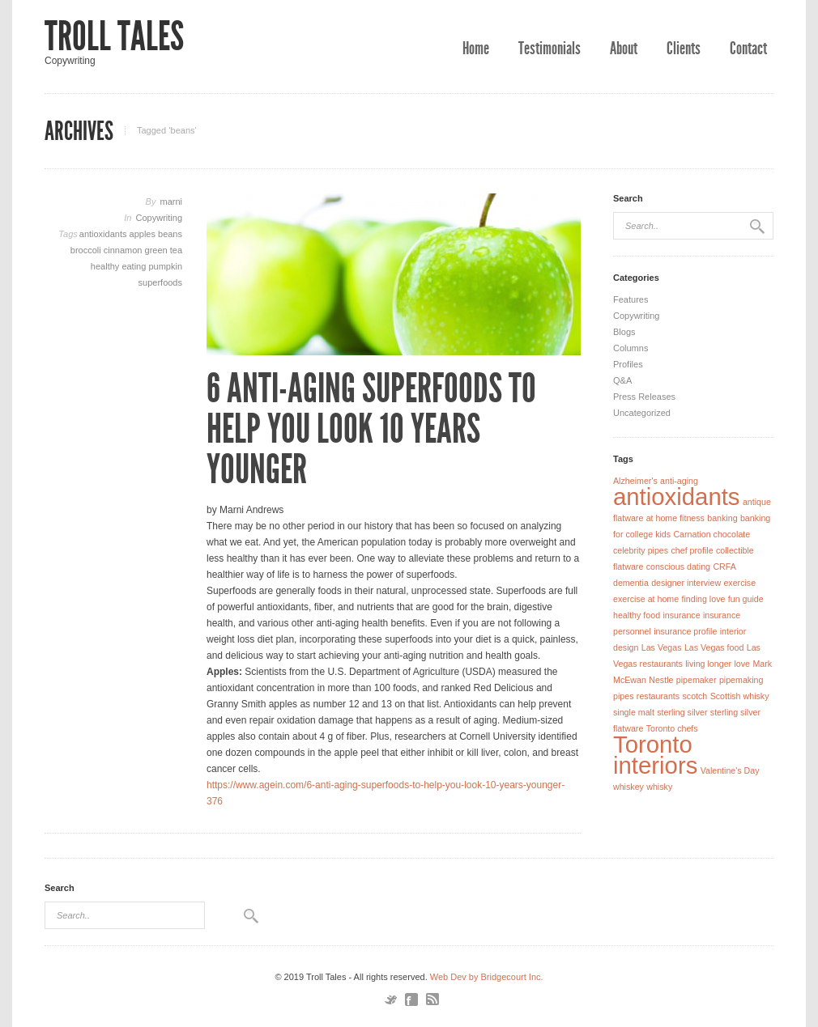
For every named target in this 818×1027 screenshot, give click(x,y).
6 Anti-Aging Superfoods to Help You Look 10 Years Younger (371, 429)
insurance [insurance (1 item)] (681, 615)
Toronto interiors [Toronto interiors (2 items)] (655, 755)
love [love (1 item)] (742, 663)
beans (170, 234)
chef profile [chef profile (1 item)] (692, 550)
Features (630, 299)
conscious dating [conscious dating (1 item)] (678, 566)
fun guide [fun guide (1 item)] (746, 599)
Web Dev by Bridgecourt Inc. (486, 977)
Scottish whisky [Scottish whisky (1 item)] (739, 696)
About (623, 48)
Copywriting (159, 218)
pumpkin (165, 266)
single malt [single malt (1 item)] (633, 712)
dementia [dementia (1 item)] (631, 583)
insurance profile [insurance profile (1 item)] (685, 631)
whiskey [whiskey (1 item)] (628, 786)
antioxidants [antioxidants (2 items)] (676, 496)
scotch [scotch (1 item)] (694, 696)
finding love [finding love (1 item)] (704, 599)
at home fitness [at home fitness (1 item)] (675, 518)
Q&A (622, 380)
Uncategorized (642, 413)
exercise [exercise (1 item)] (739, 583)
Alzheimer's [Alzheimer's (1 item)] (635, 481)
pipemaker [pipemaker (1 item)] (696, 680)
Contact (748, 48)
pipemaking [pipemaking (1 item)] (741, 680)
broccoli (87, 250)
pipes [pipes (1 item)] (623, 696)
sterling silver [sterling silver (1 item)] (682, 712)
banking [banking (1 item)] (722, 518)
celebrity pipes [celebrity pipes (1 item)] (640, 550)
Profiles (628, 364)
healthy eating (120, 266)
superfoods (160, 282)
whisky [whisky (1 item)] (659, 786)
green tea (163, 250)
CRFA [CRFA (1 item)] (724, 566)
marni (171, 201)
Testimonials (549, 48)
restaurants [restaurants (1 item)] (658, 696)
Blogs (624, 332)
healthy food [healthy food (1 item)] (636, 615)
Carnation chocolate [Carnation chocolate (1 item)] (711, 534)
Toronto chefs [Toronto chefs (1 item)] (672, 728)
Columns (630, 348)
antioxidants (104, 234)
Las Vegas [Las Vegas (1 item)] (661, 647)
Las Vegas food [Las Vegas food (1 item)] (713, 647)
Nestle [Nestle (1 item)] (661, 680)
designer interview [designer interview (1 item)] (686, 583)
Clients (684, 48)
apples (144, 234)
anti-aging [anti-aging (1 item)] (679, 481)
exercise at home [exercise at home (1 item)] (646, 599)
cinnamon (124, 250)
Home (475, 48)
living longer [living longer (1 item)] (708, 663)
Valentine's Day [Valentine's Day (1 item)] (730, 770)
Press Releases (644, 396)
